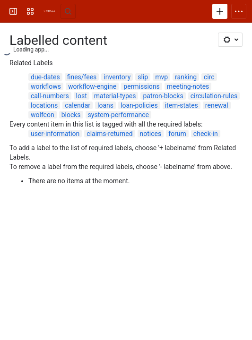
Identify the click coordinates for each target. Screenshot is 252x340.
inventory (117, 77)
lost (81, 96)
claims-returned (109, 133)
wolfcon (42, 115)
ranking (186, 77)
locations (44, 105)
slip (143, 77)
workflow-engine (92, 86)
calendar (77, 105)
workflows (46, 86)
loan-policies (139, 105)
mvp (161, 77)
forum (177, 133)
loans (105, 105)
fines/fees (82, 77)
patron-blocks (163, 96)
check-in (205, 133)
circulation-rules (214, 96)
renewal (216, 105)
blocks (71, 115)
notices (151, 133)
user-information (55, 133)
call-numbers (50, 96)
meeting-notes (188, 86)
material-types (115, 96)
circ (209, 77)
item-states (181, 105)
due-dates (45, 77)
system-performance (118, 115)
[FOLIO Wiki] (49, 11)
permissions (141, 86)
